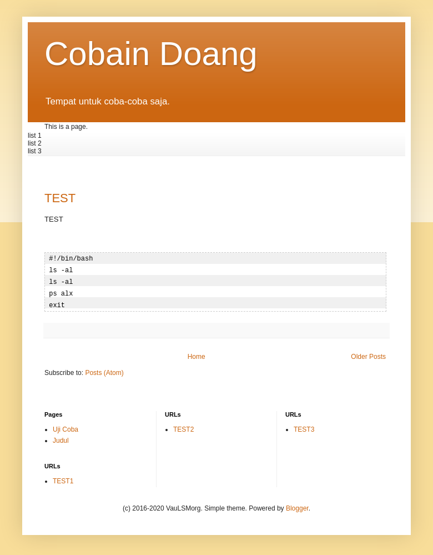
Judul (61, 438)
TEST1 (63, 478)
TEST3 (304, 427)
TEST (59, 198)
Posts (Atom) (104, 370)
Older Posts (368, 354)
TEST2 (183, 427)
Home (196, 354)
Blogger (297, 505)
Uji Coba (65, 427)
